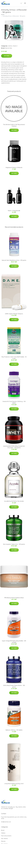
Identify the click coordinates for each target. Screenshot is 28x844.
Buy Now (6, 55)
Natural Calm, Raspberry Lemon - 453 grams (14, 260)
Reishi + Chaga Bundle (14, 210)
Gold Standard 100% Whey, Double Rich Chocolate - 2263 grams (14, 446)
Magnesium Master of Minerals (14, 167)
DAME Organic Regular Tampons (14, 313)
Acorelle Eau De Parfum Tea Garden (14, 501)
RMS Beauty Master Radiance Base (14, 597)
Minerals (3, 841)
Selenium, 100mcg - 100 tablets (14, 730)
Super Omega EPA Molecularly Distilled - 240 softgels (14, 641)
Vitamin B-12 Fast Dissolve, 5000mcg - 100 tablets (14, 402)
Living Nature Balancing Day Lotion (14, 783)
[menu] (25, 3)
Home (2, 14)
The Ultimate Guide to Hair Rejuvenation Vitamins (14, 125)
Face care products (6, 835)
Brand (2, 830)
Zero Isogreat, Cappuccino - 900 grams (14, 544)
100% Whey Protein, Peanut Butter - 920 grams (14, 686)
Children (3, 833)
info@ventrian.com (6, 822)
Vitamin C (15, 46)
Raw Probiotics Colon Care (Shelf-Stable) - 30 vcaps (14, 357)
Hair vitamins (4, 838)
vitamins (10, 46)
